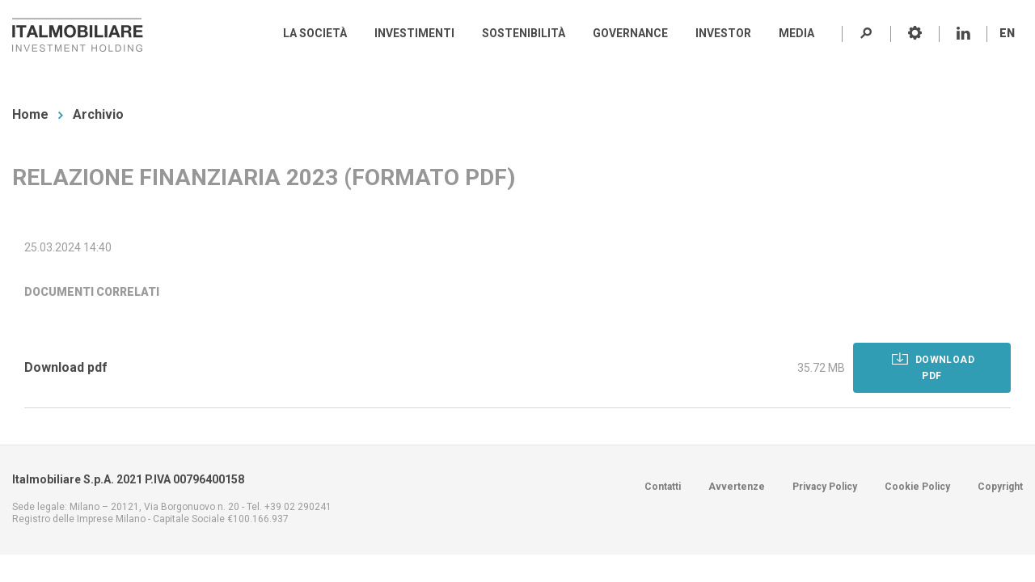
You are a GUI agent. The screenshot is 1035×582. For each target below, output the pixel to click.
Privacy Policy (824, 486)
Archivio (98, 114)
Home (30, 114)
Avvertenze (736, 486)
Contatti (662, 486)
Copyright (1000, 486)
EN (1007, 33)
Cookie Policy (917, 486)
